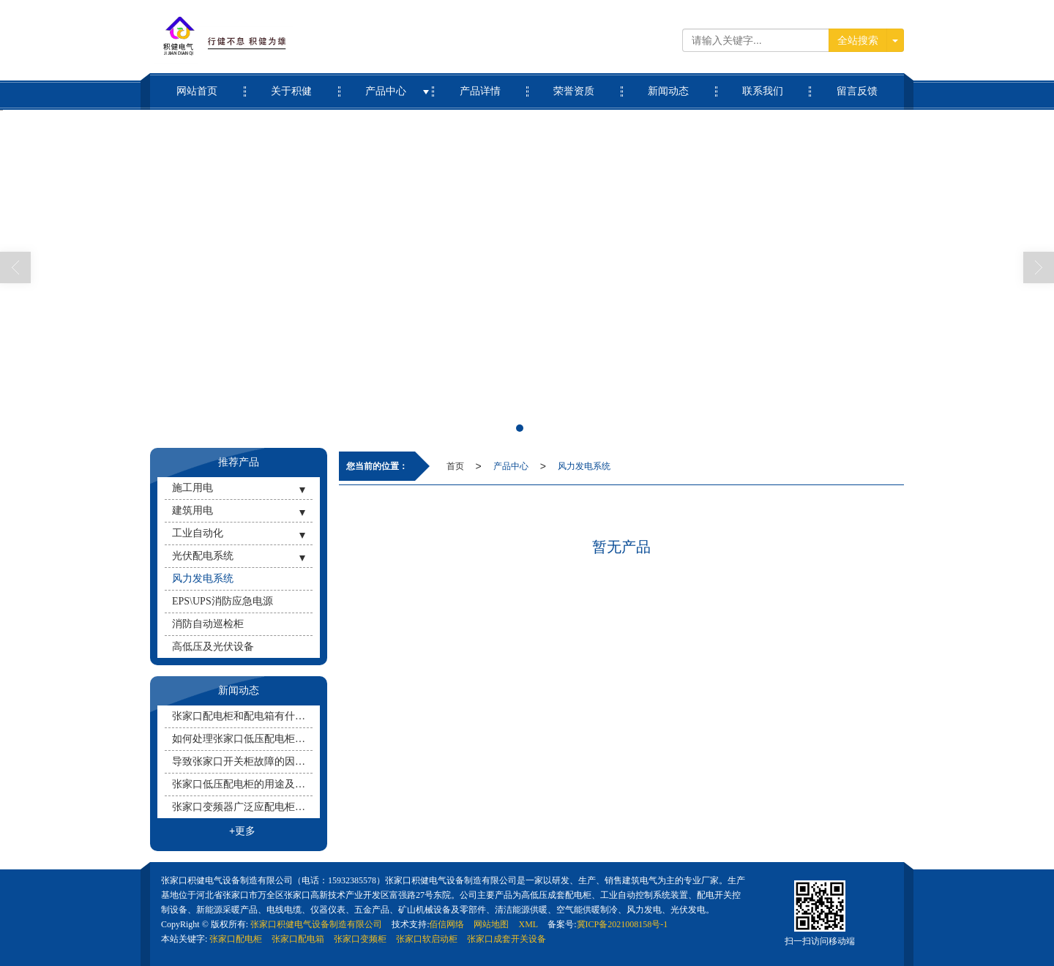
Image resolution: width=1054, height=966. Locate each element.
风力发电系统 (584, 466)
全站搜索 (857, 40)
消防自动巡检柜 (208, 623)
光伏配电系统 (202, 555)
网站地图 (491, 924)
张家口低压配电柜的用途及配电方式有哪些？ (242, 784)
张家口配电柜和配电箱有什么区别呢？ (242, 716)
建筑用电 (192, 510)
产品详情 (480, 85)
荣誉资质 (574, 85)
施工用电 (192, 487)
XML (528, 924)
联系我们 (763, 85)
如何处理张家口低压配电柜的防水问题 (242, 738)
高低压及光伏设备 (213, 646)
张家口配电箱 (298, 939)
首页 (455, 466)
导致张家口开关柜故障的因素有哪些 (242, 761)
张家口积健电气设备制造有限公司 (316, 924)
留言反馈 (857, 85)
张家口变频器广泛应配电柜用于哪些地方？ (242, 806)
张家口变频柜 (360, 939)
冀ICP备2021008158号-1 (622, 924)
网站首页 (197, 85)
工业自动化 (197, 533)
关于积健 (291, 85)
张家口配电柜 (235, 939)
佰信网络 (446, 924)
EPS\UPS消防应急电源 (222, 601)
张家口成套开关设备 (506, 939)
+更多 (242, 830)
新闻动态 (668, 85)
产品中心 (386, 85)
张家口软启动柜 (426, 939)
